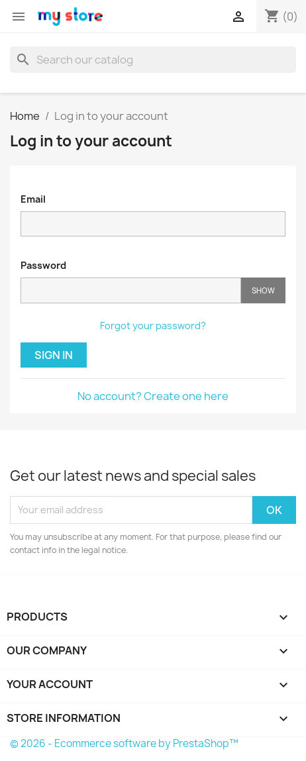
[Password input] (131, 290)
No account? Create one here (153, 396)
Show (263, 290)
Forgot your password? (153, 325)
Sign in (53, 355)
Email (33, 199)
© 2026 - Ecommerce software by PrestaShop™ (124, 743)
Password (43, 265)
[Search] (153, 59)
